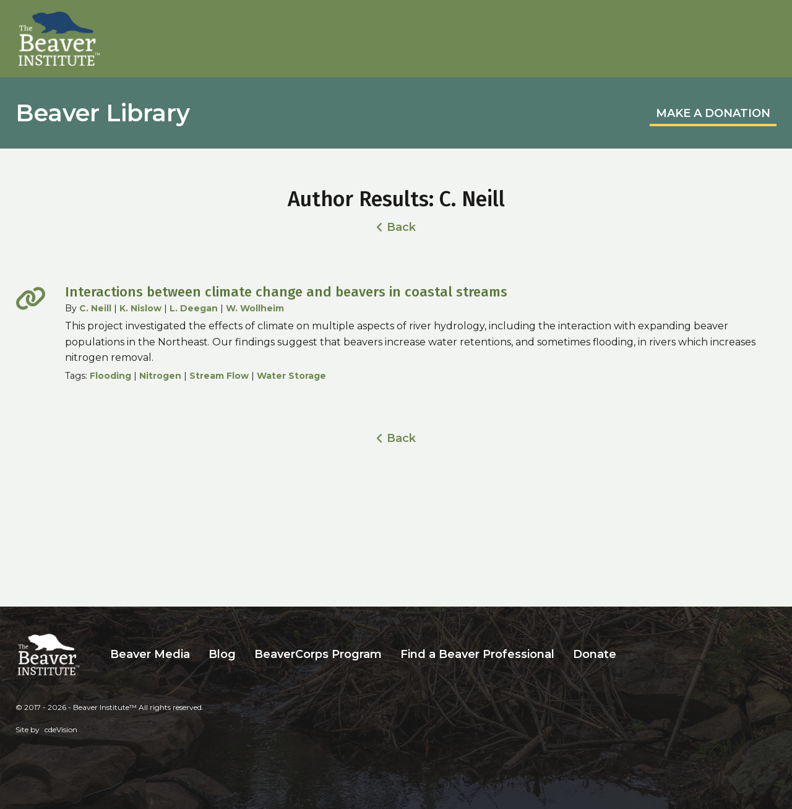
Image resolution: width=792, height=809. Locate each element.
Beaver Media (150, 654)
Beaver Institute (59, 39)
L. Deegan (194, 308)
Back (401, 227)
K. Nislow (140, 308)
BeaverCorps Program (318, 654)
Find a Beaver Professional (477, 654)
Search (635, 654)
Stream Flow (219, 375)
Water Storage (291, 375)
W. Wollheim (255, 308)
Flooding (110, 375)
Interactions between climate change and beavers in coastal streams (286, 291)
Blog (222, 654)
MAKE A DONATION (713, 113)
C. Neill (95, 308)
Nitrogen (160, 375)
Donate (594, 654)
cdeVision (61, 729)
